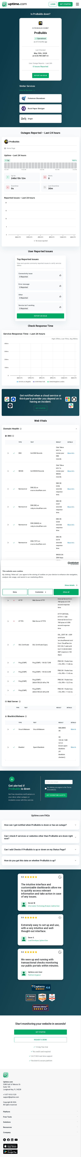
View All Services (27, 90)
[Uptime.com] (5, 1075)
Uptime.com (8, 1082)
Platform (40, 1112)
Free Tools (40, 1117)
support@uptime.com (11, 1097)
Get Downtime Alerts (56, 795)
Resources (40, 1127)
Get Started (40, 408)
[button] (40, 429)
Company (40, 1132)
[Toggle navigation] (77, 4)
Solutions (40, 1122)
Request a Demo (40, 1040)
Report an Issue (40, 75)
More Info (71, 453)
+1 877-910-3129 (9, 1095)
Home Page (9, 148)
